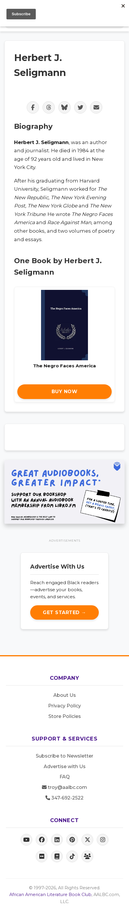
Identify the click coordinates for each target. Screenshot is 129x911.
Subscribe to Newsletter (64, 756)
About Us (64, 695)
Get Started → (64, 612)
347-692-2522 (64, 798)
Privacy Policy (64, 706)
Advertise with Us (65, 766)
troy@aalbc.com (64, 787)
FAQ (65, 777)
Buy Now (65, 391)
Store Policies (64, 716)
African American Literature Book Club (50, 894)
